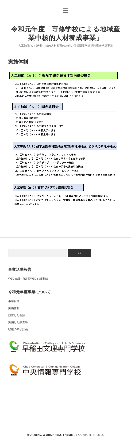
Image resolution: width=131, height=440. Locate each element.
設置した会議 (16, 315)
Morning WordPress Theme (50, 435)
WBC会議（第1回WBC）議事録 (28, 279)
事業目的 (13, 301)
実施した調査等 (18, 322)
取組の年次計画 (18, 329)
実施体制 (13, 308)
